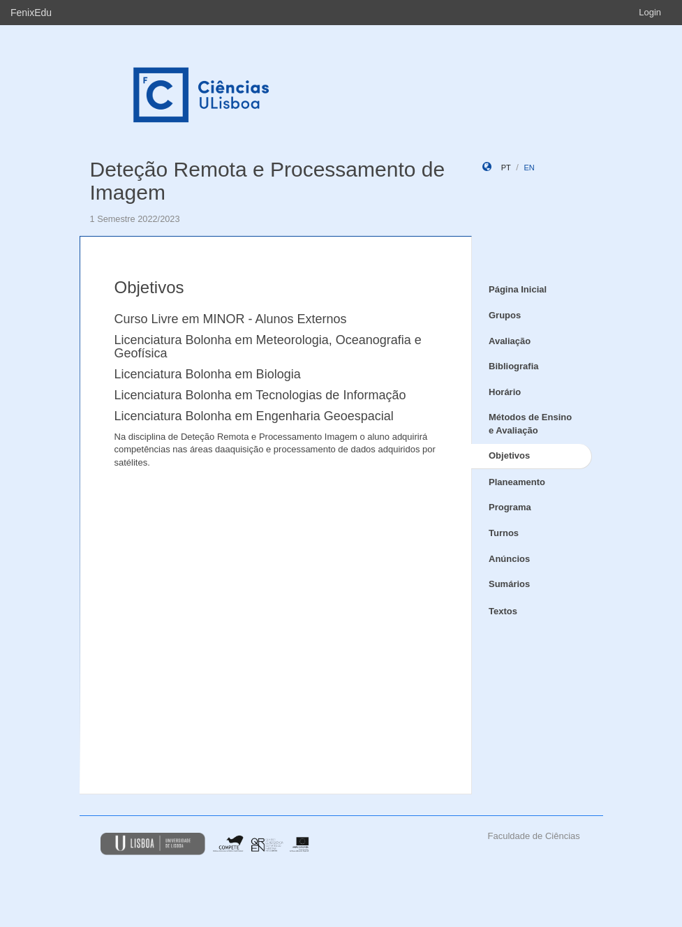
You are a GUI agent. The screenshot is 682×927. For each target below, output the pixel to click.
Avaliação (510, 341)
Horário (505, 392)
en (529, 167)
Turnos (504, 533)
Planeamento (517, 482)
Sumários (509, 584)
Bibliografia (514, 366)
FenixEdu (31, 12)
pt (506, 167)
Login (650, 12)
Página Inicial (518, 289)
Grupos (505, 315)
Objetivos (509, 455)
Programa (510, 507)
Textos (503, 611)
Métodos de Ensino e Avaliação (530, 424)
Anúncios (509, 559)
